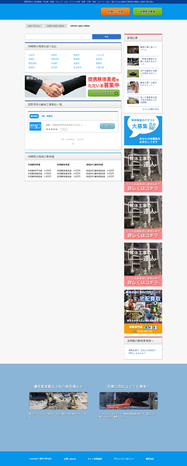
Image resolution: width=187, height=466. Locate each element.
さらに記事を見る (151, 109)
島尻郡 (99, 59)
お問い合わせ (70, 459)
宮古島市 (77, 67)
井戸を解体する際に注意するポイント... (148, 73)
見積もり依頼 (115, 11)
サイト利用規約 (95, 459)
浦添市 (76, 55)
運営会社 (150, 459)
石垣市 (31, 55)
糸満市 (54, 55)
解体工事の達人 (39, 11)
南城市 (31, 67)
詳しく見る (107, 126)
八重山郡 (100, 67)
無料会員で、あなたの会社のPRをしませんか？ (142, 351)
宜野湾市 (55, 59)
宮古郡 (54, 67)
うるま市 (100, 55)
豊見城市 (32, 63)
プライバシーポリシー (124, 459)
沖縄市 (31, 59)
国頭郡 (76, 59)
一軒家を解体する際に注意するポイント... (148, 61)
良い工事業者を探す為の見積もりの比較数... (148, 99)
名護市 (76, 63)
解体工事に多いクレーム (148, 48)
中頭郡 (54, 63)
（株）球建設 (46, 116)
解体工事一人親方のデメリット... (148, 83)
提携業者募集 (147, 11)
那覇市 (99, 63)
